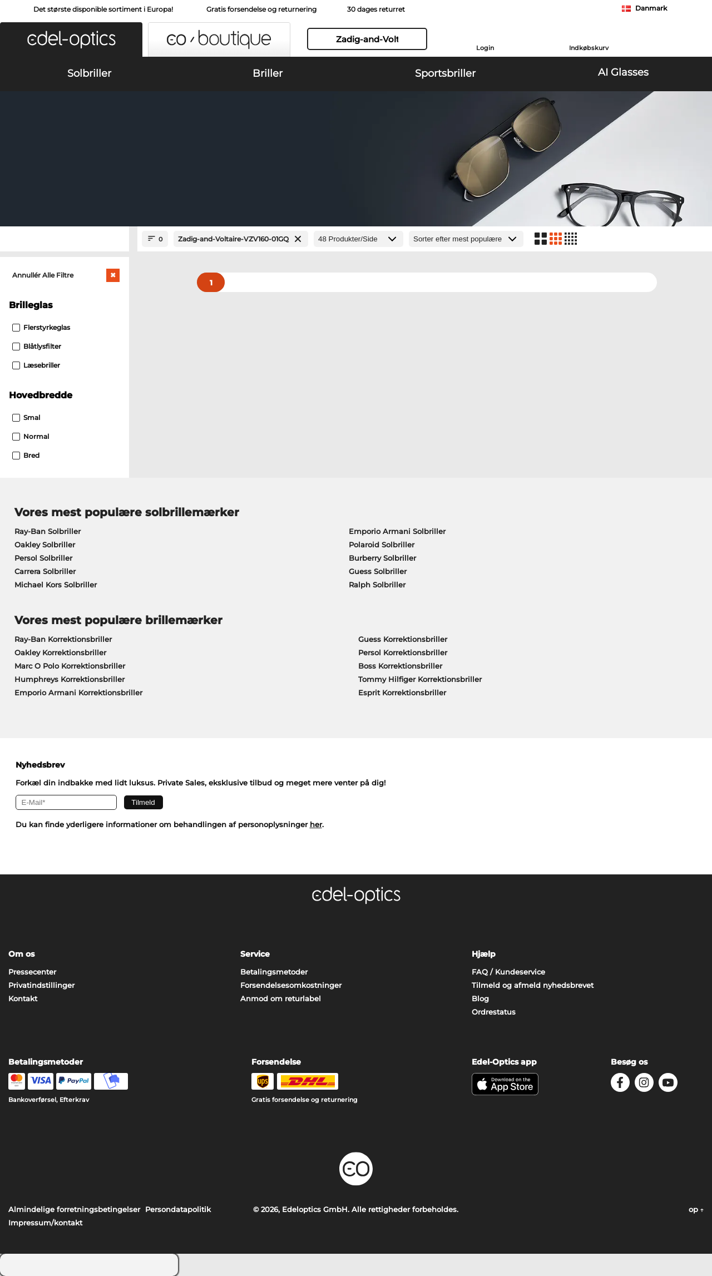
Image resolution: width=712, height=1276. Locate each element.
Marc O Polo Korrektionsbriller (69, 665)
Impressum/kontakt (45, 1222)
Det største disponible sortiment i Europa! (103, 9)
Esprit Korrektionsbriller (402, 692)
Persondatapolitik (178, 1209)
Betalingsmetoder (274, 971)
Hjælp (484, 954)
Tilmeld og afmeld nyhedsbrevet (533, 985)
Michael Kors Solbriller (55, 584)
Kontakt (22, 998)
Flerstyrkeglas (41, 327)
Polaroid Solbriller (381, 544)
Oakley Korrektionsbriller (60, 652)
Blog (480, 998)
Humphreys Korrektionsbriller (69, 679)
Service (255, 954)
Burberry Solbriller (382, 557)
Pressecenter (32, 971)
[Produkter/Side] (358, 239)
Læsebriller (36, 365)
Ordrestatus (494, 1011)
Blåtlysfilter (36, 346)
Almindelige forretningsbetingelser (74, 1209)
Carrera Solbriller (45, 571)
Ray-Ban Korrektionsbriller (63, 639)
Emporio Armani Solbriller (397, 531)
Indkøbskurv (589, 48)
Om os (21, 954)
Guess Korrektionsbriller (402, 639)
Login (485, 48)
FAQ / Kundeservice (508, 971)
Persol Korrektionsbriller (402, 652)
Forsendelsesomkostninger (291, 985)
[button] (71, 39)
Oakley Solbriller (44, 544)
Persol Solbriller (43, 557)
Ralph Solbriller (377, 584)
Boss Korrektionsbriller (400, 665)
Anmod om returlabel (280, 998)
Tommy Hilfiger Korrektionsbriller (420, 679)
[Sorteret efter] (466, 239)
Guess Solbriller (378, 571)
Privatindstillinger (41, 985)
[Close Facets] (64, 238)
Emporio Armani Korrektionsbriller (78, 692)
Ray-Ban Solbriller (47, 531)
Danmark (651, 8)
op (696, 1209)
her (316, 824)
